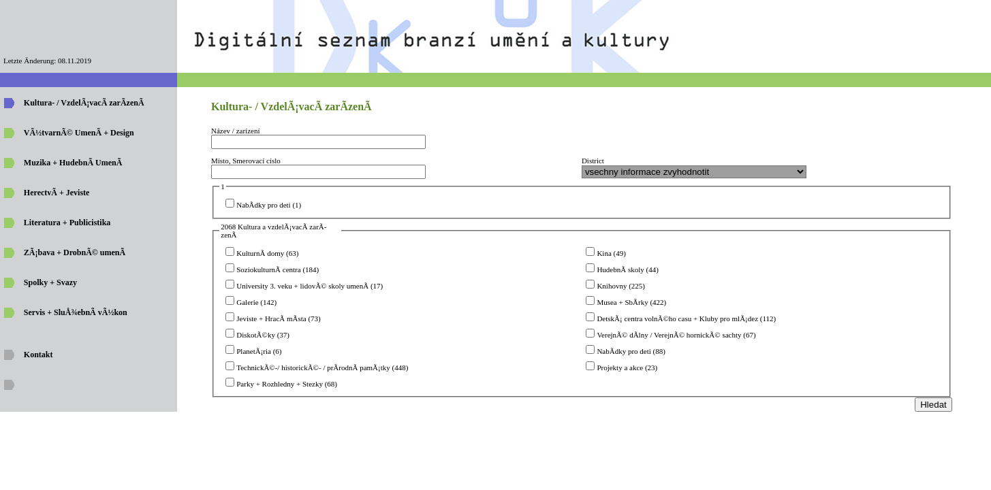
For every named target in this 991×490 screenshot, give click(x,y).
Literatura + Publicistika (67, 222)
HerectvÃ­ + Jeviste (57, 192)
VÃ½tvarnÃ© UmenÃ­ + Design (79, 132)
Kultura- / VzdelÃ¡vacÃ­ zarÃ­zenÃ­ (84, 103)
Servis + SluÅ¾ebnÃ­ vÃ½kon (75, 312)
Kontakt (38, 354)
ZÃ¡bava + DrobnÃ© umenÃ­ (74, 252)
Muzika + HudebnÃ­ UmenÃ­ (73, 162)
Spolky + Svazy (50, 282)
